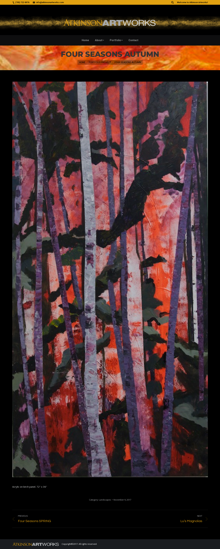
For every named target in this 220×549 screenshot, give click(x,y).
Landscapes (105, 499)
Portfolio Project (100, 62)
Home (82, 62)
